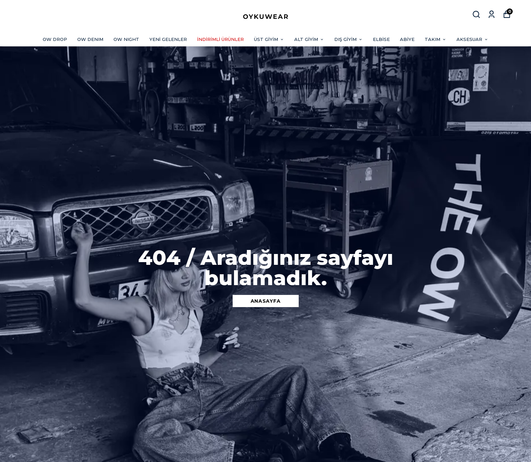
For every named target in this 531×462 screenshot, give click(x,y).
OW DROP (55, 39)
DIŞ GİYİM (348, 39)
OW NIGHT (126, 39)
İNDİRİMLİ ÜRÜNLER (220, 39)
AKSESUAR (472, 39)
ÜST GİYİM (269, 39)
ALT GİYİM (309, 39)
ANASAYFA (266, 301)
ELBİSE (381, 39)
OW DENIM (90, 39)
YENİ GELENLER (168, 39)
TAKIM (435, 39)
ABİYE (407, 39)
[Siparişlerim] (491, 14)
